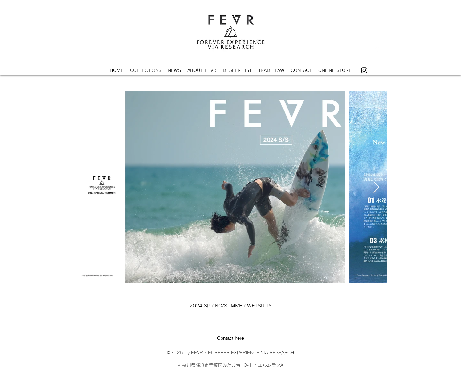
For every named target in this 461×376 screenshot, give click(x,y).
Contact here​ (230, 338)
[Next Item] (376, 187)
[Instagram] (364, 70)
